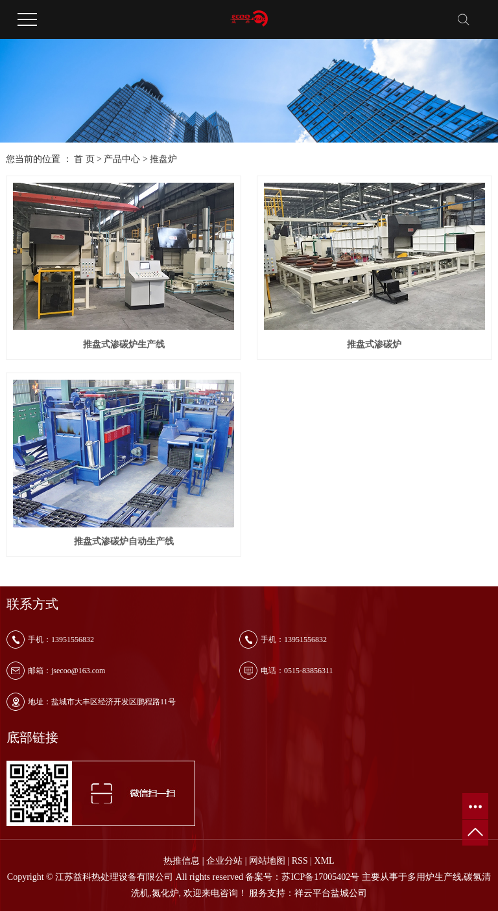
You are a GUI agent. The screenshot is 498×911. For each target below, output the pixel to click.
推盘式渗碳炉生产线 (124, 344)
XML (324, 861)
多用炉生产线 (434, 877)
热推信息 (181, 861)
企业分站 (224, 861)
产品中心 (122, 159)
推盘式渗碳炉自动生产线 (124, 541)
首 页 (84, 159)
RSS (300, 861)
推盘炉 (163, 159)
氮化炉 (165, 893)
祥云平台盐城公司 (330, 893)
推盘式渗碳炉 (374, 344)
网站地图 (267, 861)
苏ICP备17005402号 (320, 877)
